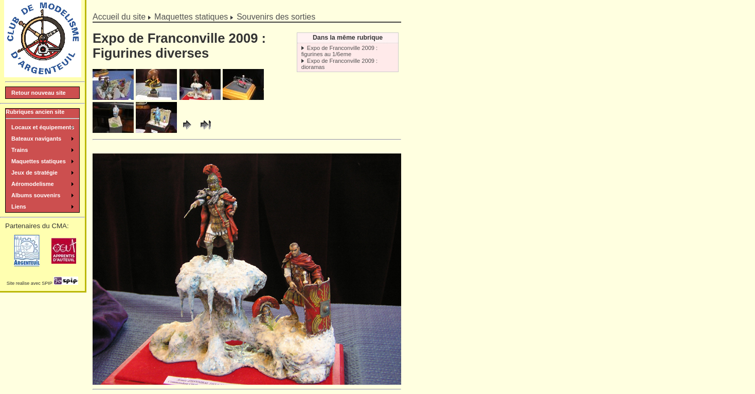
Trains (19, 150)
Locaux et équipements (42, 127)
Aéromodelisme (32, 184)
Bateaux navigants (36, 138)
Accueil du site (119, 16)
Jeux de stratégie (34, 172)
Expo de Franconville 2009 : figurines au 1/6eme (339, 51)
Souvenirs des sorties (276, 16)
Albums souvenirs (35, 195)
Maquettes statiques (191, 16)
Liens (18, 206)
